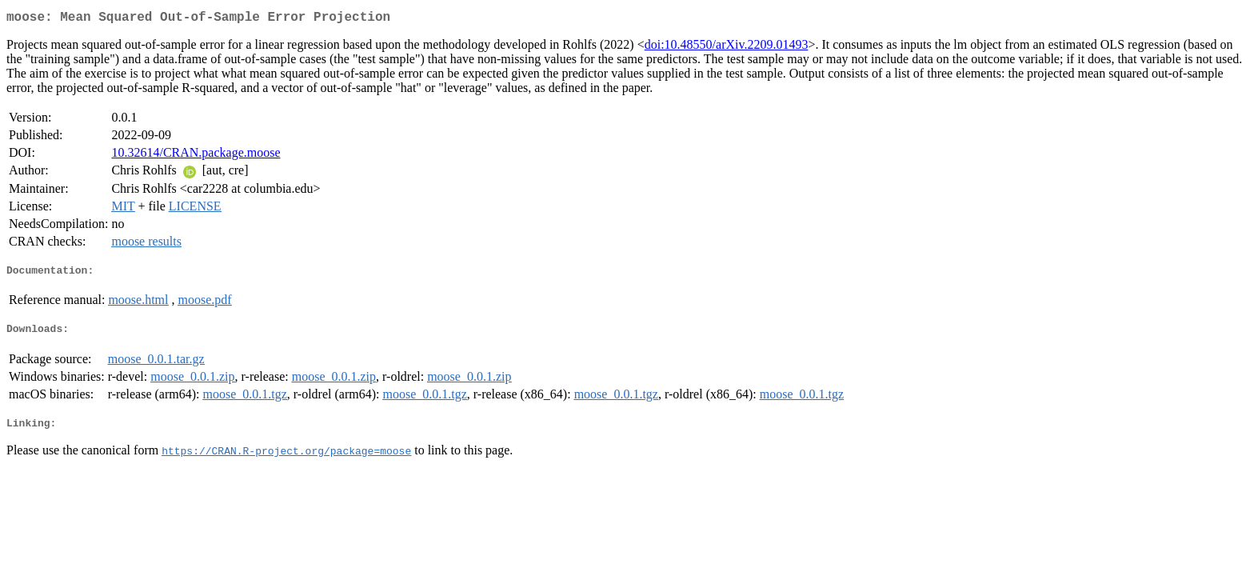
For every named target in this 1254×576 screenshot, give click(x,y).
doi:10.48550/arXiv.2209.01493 (727, 47)
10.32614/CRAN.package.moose (195, 155)
